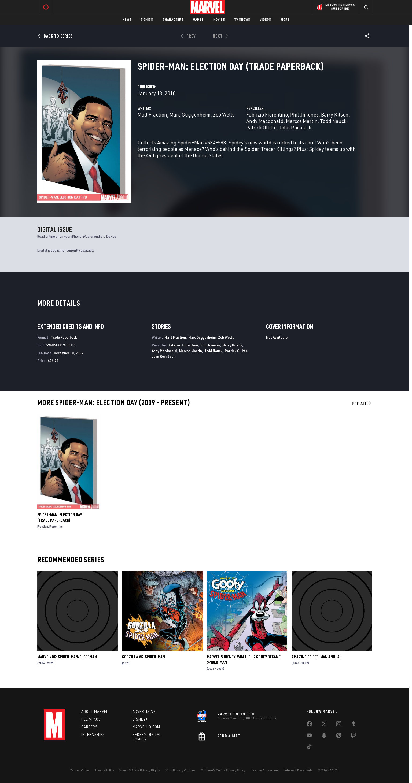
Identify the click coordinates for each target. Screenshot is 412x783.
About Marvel (94, 711)
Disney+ (140, 719)
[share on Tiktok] (309, 747)
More (285, 19)
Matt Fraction (152, 114)
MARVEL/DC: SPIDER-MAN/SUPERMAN (67, 656)
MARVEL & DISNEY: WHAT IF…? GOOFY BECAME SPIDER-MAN (244, 659)
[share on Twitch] (353, 736)
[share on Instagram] (338, 725)
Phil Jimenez (304, 114)
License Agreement (265, 770)
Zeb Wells (223, 114)
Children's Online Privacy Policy (223, 770)
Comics (147, 19)
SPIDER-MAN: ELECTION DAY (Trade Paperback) (59, 517)
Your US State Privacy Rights (139, 770)
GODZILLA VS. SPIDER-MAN (143, 656)
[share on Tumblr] (353, 725)
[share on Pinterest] (338, 736)
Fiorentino (56, 526)
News (127, 19)
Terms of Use (79, 770)
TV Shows (242, 19)
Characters (173, 19)
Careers (89, 727)
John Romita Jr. (296, 127)
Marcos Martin (302, 121)
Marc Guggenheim (190, 114)
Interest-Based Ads (298, 770)
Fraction (42, 526)
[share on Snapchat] (324, 736)
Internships (93, 734)
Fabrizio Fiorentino (267, 114)
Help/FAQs (91, 719)
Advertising (144, 711)
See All (362, 403)
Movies (219, 19)
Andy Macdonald (265, 121)
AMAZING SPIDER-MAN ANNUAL (316, 656)
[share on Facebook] (309, 725)
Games (198, 19)
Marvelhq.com (146, 727)
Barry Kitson (334, 114)
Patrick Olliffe (261, 127)
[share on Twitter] (324, 725)
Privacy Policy (104, 770)
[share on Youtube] (309, 736)
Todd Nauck (333, 121)
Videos (265, 19)
